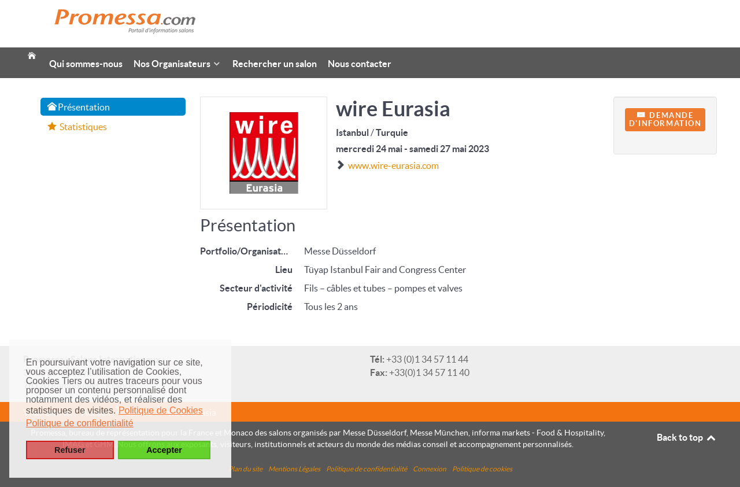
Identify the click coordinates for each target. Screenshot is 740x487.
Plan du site (245, 469)
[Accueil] (32, 51)
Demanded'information (665, 119)
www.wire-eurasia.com (393, 165)
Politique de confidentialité (366, 469)
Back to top (687, 437)
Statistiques (77, 126)
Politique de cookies (482, 469)
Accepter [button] (164, 450)
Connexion (429, 469)
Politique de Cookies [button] (161, 410)
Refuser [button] (70, 450)
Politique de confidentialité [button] (80, 423)
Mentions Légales (294, 469)
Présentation (78, 107)
